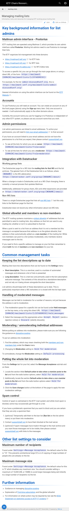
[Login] (65, 3)
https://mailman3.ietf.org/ (15, 59)
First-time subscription (26, 492)
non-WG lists (45, 200)
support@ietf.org (55, 139)
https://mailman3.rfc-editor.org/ (18, 67)
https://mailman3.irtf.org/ (15, 63)
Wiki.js (60, 509)
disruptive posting (23, 333)
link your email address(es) (37, 132)
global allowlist (40, 218)
